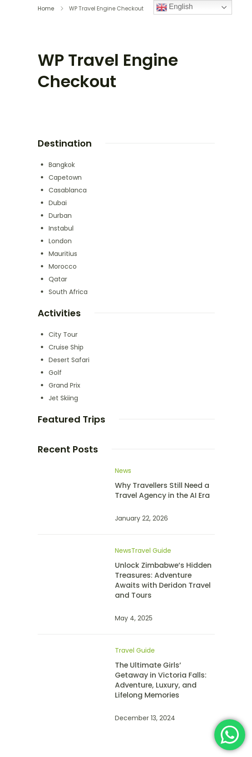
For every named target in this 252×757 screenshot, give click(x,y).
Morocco (63, 266)
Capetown (65, 177)
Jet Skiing (63, 398)
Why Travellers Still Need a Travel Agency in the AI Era (162, 490)
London (60, 241)
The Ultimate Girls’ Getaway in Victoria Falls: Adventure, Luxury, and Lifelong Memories (161, 680)
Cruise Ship (66, 347)
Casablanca (68, 190)
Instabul (61, 228)
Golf (55, 372)
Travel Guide (151, 550)
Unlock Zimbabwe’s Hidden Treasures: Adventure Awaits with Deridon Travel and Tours (163, 580)
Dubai (58, 202)
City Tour (63, 334)
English (174, 7)
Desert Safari (69, 359)
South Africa (68, 291)
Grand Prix (64, 385)
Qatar (58, 279)
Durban (60, 215)
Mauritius (63, 253)
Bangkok (62, 164)
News (123, 470)
